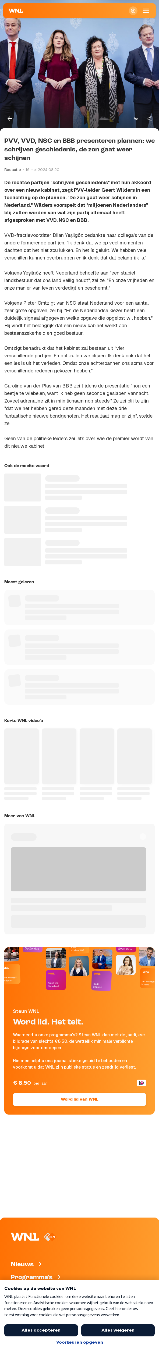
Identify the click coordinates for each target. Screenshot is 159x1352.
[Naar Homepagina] (16, 11)
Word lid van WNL (79, 1099)
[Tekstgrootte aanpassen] (135, 118)
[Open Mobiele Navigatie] (146, 10)
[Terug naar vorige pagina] (9, 118)
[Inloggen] (133, 10)
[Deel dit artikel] (149, 118)
